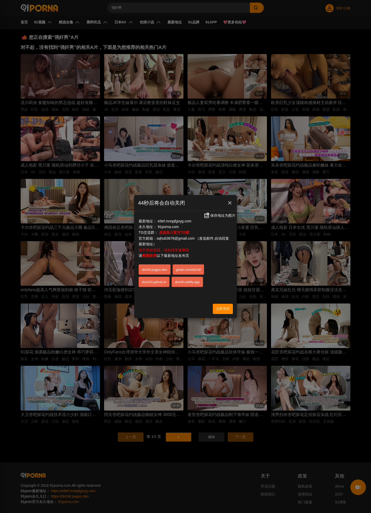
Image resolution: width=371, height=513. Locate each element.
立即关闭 (223, 309)
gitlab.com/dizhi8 (188, 270)
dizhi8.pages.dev (154, 270)
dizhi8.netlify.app (187, 282)
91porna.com (168, 227)
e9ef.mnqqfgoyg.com (174, 221)
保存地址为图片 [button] (219, 215)
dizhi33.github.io (154, 282)
